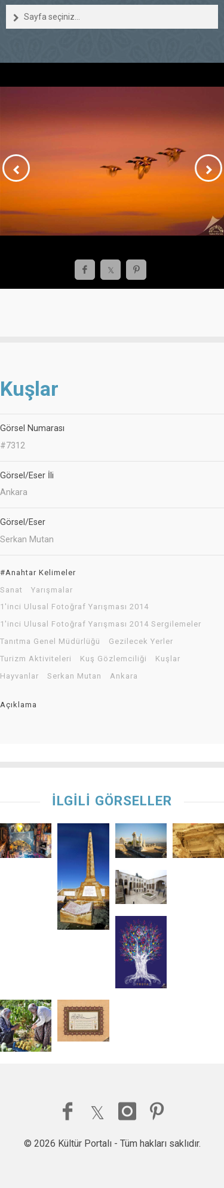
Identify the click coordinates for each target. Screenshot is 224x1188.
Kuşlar (167, 659)
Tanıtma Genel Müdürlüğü (50, 641)
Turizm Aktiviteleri (36, 659)
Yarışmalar (52, 590)
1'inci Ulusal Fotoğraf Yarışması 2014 (74, 607)
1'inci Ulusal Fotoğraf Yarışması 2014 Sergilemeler (100, 624)
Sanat (11, 590)
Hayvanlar (19, 676)
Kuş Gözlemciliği (113, 659)
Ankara (124, 676)
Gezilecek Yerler (141, 641)
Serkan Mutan (74, 676)
